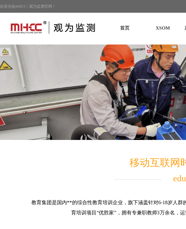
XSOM (163, 28)
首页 (125, 28)
